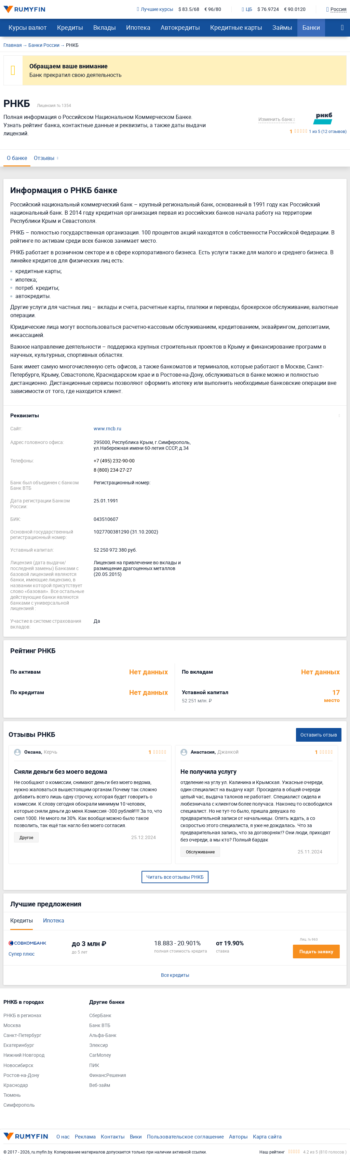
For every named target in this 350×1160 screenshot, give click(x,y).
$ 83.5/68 (188, 9)
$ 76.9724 (268, 9)
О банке (17, 158)
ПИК (94, 1065)
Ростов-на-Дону (21, 1075)
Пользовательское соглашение (185, 1136)
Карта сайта (267, 1136)
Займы (282, 27)
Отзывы (44, 158)
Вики (136, 1136)
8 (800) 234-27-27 (113, 470)
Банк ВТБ (99, 1025)
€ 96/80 (212, 9)
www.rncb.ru (107, 429)
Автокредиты (180, 27)
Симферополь (19, 1105)
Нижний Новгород (23, 1055)
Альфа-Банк (103, 1035)
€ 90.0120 (295, 9)
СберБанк (100, 1016)
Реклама (85, 1136)
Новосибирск (18, 1065)
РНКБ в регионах (22, 1016)
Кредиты (70, 27)
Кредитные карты (236, 27)
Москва (12, 1025)
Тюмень (12, 1095)
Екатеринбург (18, 1045)
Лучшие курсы (155, 9)
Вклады (104, 27)
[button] (175, 415)
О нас (63, 1136)
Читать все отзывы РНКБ (175, 877)
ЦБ (247, 9)
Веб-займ (99, 1085)
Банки (311, 27)
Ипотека (138, 27)
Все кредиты (175, 975)
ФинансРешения (107, 1075)
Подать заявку (316, 951)
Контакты (113, 1136)
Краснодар (15, 1085)
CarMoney (100, 1055)
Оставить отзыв (318, 734)
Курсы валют (28, 27)
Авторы (238, 1136)
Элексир (98, 1045)
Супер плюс (22, 954)
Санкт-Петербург (22, 1035)
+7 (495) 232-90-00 (114, 461)
